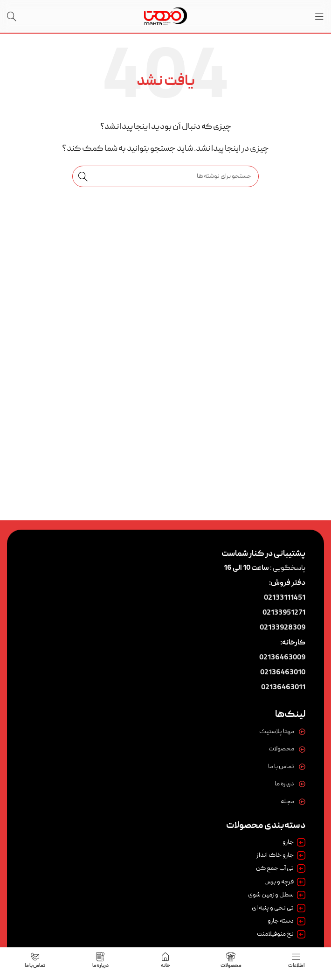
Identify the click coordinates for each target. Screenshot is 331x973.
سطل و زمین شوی (276, 895)
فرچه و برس (284, 882)
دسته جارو (286, 921)
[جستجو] (11, 16)
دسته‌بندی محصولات (265, 826)
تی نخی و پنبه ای (278, 908)
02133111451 (284, 598)
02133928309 (282, 628)
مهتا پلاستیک (276, 731)
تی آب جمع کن (280, 868)
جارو (294, 842)
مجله (287, 801)
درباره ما (284, 784)
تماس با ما (281, 766)
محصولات (281, 749)
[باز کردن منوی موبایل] (319, 16)
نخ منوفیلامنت (281, 934)
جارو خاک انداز (280, 855)
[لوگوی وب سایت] (165, 16)
